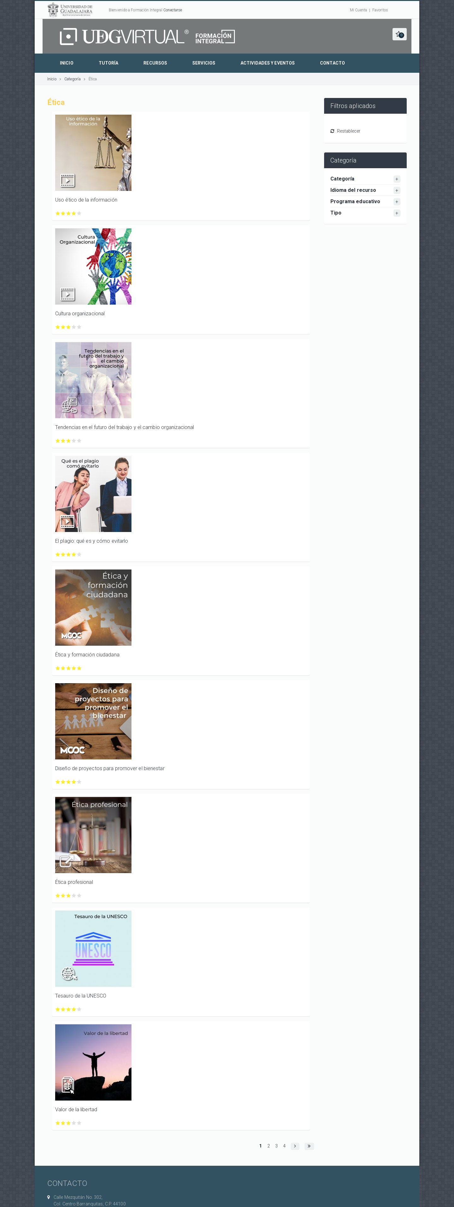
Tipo (335, 213)
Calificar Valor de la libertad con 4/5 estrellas (74, 1123)
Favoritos (380, 10)
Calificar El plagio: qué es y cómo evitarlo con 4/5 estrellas (74, 554)
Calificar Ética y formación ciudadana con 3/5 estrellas (68, 668)
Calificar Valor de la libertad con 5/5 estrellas (79, 1123)
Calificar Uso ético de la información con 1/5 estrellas (58, 213)
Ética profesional (74, 882)
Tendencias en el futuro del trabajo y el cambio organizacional (124, 427)
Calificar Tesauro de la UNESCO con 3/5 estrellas (68, 1009)
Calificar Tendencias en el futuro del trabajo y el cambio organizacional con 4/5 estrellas (74, 441)
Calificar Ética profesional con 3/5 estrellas (68, 896)
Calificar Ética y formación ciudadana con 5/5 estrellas (79, 668)
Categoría (72, 79)
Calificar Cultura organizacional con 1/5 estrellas (58, 327)
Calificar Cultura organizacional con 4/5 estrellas (74, 327)
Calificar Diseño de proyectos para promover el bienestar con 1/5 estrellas (58, 782)
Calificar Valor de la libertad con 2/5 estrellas (63, 1123)
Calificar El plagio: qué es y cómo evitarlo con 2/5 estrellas (63, 554)
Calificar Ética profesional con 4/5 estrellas (74, 896)
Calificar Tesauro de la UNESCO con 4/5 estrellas (74, 1009)
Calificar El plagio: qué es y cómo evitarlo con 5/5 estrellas (79, 554)
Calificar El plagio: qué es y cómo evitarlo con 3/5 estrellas (68, 554)
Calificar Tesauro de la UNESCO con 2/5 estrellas (63, 1009)
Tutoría (109, 63)
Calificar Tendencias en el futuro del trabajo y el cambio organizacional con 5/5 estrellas (79, 441)
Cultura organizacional (80, 314)
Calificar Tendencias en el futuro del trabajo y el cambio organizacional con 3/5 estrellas (68, 441)
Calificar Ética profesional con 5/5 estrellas (79, 896)
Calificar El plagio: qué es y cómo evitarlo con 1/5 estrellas (58, 554)
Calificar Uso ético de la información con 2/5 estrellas (63, 213)
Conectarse (172, 10)
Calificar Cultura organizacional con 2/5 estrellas (63, 327)
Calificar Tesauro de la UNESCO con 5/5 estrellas (79, 1009)
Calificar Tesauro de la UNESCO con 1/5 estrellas (58, 1009)
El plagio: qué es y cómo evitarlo (91, 541)
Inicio (66, 63)
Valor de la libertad (76, 1110)
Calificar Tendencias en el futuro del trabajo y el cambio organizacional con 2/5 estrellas (63, 441)
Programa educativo (355, 201)
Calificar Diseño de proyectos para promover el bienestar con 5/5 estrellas (79, 782)
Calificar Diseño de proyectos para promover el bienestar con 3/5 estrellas (68, 782)
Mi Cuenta (358, 10)
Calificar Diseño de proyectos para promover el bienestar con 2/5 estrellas (63, 782)
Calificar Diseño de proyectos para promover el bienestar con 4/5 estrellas (74, 782)
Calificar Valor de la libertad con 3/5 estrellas (68, 1123)
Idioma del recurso (353, 190)
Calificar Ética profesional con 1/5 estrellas (58, 896)
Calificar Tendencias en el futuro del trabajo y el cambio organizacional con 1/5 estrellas (58, 441)
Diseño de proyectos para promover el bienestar (110, 768)
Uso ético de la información (86, 200)
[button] (400, 34)
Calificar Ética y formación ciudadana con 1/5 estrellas (58, 668)
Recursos (155, 63)
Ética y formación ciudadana (87, 655)
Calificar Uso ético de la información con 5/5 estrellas (79, 213)
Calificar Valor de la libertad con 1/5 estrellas (58, 1123)
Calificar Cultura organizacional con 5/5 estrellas (79, 327)
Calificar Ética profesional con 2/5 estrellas (63, 896)
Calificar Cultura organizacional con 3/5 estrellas (68, 327)
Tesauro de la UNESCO (80, 996)
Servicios (203, 63)
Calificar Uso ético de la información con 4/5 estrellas (74, 213)
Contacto (332, 63)
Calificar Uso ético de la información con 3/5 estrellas (68, 213)
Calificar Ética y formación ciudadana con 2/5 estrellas (63, 668)
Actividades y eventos (268, 63)
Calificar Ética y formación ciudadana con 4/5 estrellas (74, 668)
